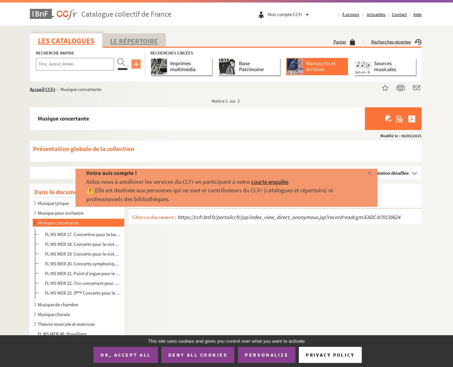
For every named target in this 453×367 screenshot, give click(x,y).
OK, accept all (125, 355)
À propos (350, 14)
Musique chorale (54, 314)
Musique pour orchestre (60, 213)
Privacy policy (330, 355)
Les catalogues (66, 41)
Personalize (266, 355)
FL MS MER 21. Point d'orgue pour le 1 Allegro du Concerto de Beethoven (83, 273)
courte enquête (269, 181)
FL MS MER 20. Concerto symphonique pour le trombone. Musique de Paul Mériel (83, 264)
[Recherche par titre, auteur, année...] (75, 64)
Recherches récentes (396, 42)
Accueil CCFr (42, 89)
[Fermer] (359, 173)
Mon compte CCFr (290, 14)
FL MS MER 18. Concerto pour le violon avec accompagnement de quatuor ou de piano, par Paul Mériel (83, 244)
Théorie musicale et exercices (66, 324)
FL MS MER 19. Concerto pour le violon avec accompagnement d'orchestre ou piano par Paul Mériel (83, 254)
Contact (399, 14)
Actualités (376, 14)
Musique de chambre (58, 305)
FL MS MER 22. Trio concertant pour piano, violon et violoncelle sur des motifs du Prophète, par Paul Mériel (83, 283)
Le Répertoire (134, 41)
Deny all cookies (197, 355)
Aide (417, 14)
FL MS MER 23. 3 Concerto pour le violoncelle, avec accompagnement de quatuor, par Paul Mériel (83, 293)
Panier (344, 42)
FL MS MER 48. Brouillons (62, 334)
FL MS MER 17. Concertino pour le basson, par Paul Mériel (83, 234)
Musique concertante (58, 223)
